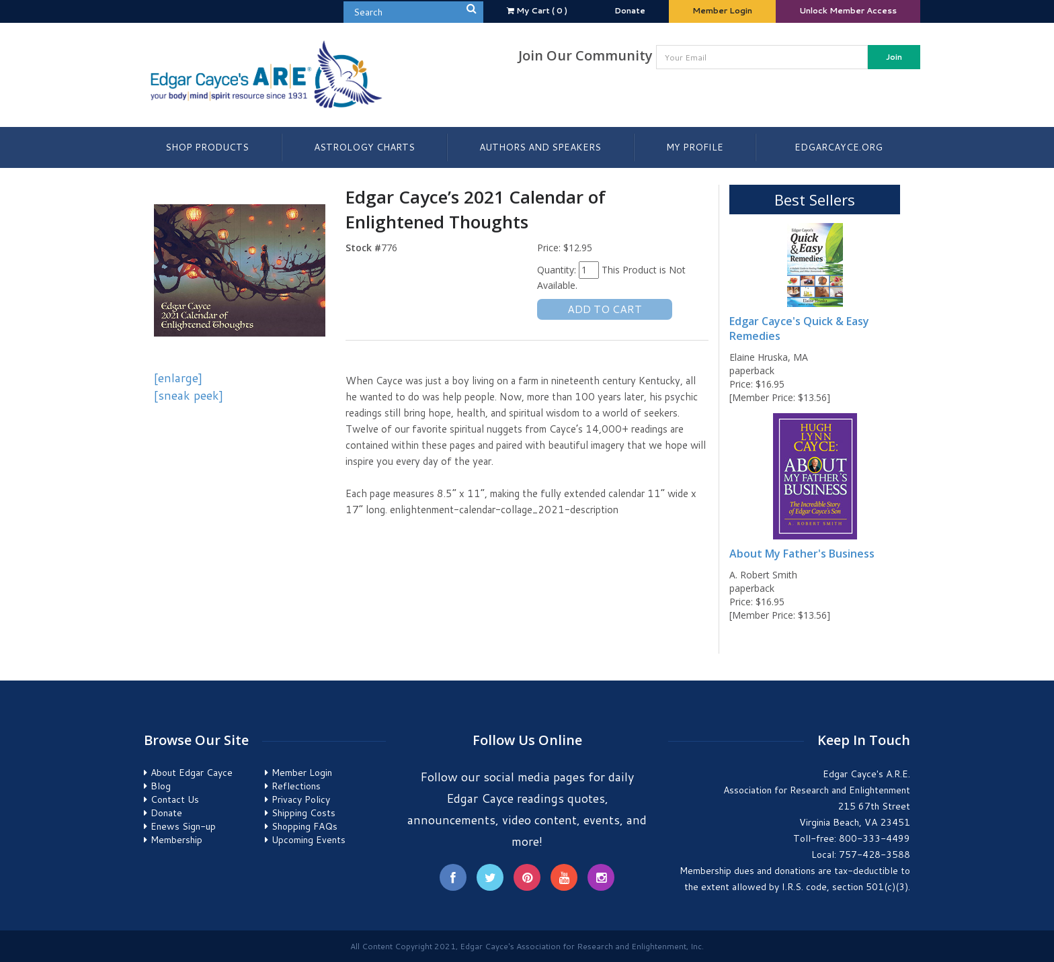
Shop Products (207, 147)
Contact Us (175, 799)
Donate (629, 10)
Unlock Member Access (848, 10)
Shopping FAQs (304, 826)
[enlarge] (178, 377)
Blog (161, 786)
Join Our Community (585, 55)
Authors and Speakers (540, 147)
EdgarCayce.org (839, 147)
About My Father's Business (802, 553)
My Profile (694, 147)
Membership (176, 839)
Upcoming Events (309, 839)
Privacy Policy (301, 799)
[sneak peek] (188, 395)
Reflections (296, 786)
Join (894, 56)
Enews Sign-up (183, 826)
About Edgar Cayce (192, 772)
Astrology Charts (364, 147)
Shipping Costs (303, 813)
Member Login (722, 10)
